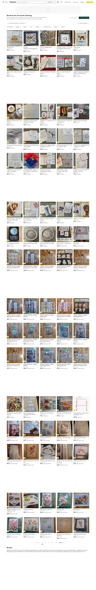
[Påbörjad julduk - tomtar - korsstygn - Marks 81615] (65, 161)
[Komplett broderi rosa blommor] (15, 525)
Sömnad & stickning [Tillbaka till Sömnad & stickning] (14, 23)
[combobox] (32, 2)
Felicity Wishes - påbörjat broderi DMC (14, 72)
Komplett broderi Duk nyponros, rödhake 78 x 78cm (14, 510)
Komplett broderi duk (28, 509)
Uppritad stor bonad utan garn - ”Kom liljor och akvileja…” (30, 121)
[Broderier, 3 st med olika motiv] (48, 404)
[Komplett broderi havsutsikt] (81, 428)
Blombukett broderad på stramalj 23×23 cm (14, 413)
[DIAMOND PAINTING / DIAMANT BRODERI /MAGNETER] (65, 257)
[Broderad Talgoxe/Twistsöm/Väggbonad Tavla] (31, 38)
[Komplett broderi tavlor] (48, 525)
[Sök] (45, 2)
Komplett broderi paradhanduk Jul (14, 460)
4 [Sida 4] (51, 542)
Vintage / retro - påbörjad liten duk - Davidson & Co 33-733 (81, 146)
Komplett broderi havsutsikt (79, 437)
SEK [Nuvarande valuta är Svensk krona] (61, 2)
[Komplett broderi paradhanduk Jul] (15, 452)
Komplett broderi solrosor (29, 534)
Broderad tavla (10, 47)
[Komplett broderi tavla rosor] (81, 525)
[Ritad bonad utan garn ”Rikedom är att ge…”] (48, 63)
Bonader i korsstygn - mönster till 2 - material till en (64, 121)
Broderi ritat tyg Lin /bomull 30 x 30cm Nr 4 (64, 535)
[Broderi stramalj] (81, 500)
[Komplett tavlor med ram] (48, 428)
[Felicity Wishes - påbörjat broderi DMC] (15, 63)
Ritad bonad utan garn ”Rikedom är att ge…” (48, 72)
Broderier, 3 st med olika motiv (47, 413)
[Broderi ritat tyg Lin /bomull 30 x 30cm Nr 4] (65, 525)
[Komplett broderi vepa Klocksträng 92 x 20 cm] (65, 452)
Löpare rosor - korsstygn (79, 218)
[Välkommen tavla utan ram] (31, 63)
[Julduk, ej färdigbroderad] (48, 38)
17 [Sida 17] (56, 542)
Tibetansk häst (76, 47)
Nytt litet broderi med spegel (80, 120)
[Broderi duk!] (81, 234)
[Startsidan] (12, 2)
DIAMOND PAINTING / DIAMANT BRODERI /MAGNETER (64, 267)
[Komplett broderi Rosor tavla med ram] (31, 452)
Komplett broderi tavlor (45, 534)
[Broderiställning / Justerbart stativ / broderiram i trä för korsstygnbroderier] (81, 404)
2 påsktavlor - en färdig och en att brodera (48, 121)
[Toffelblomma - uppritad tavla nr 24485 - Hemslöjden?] (15, 161)
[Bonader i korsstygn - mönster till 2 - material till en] (65, 111)
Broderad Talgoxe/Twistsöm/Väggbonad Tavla (30, 48)
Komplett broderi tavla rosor (79, 534)
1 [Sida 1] (42, 542)
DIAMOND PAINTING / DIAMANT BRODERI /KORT (47, 316)
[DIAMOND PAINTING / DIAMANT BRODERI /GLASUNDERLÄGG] (15, 257)
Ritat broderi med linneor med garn (14, 145)
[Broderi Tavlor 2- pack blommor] (65, 234)
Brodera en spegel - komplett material (46, 219)
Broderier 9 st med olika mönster (64, 413)
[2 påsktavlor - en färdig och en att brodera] (48, 111)
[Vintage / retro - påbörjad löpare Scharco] (65, 209)
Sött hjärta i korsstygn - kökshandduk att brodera (45, 170)
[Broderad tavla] (15, 38)
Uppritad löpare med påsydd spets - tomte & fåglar (31, 146)
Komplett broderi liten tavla (79, 460)
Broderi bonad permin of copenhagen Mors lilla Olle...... (30, 413)
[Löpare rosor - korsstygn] (81, 209)
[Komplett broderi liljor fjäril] (48, 500)
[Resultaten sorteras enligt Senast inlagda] (83, 23)
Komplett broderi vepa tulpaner (64, 437)
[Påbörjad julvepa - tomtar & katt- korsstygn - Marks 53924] (15, 209)
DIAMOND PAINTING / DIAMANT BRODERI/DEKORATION (14, 340)
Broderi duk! (76, 243)
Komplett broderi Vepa (12, 437)
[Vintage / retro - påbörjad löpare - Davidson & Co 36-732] (48, 136)
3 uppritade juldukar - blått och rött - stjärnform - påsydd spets (30, 170)
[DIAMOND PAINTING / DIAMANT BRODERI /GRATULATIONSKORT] (31, 257)
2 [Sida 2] (45, 542)
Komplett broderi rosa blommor (14, 534)
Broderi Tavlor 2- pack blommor (64, 243)
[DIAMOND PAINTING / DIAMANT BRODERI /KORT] (48, 306)
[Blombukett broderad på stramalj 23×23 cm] (15, 404)
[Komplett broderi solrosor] (31, 525)
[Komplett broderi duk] (31, 500)
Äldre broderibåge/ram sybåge (30, 243)
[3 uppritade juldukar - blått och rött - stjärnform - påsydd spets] (31, 161)
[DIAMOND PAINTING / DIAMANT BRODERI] (31, 306)
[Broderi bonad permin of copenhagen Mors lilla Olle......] (31, 404)
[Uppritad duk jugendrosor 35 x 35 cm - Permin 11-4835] (65, 136)
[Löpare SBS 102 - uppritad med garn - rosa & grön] (31, 209)
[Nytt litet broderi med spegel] (81, 111)
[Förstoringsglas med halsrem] (15, 234)
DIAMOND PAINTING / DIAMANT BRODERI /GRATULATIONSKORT (30, 267)
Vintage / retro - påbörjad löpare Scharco (64, 219)
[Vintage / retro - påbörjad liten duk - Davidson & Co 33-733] (81, 136)
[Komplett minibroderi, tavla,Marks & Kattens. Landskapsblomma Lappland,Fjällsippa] (81, 63)
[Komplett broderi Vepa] (15, 428)
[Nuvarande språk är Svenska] (58, 2)
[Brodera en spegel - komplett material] (48, 209)
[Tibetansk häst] (81, 38)
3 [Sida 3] (48, 542)
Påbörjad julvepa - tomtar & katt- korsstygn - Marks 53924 (14, 219)
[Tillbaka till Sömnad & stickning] (7, 23)
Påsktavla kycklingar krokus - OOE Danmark (14, 121)
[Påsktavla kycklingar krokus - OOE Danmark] (15, 111)
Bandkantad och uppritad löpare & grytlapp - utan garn (81, 170)
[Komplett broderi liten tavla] (81, 452)
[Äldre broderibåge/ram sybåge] (31, 234)
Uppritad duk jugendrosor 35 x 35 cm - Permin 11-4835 (64, 146)
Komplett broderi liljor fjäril (46, 509)
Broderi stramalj (76, 509)
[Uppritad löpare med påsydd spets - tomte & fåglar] (31, 136)
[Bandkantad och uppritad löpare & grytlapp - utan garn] (81, 161)
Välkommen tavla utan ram (29, 71)
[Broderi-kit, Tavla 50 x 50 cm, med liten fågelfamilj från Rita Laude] (65, 38)
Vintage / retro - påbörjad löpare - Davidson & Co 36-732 (47, 146)
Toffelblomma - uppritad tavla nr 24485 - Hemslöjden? (14, 170)
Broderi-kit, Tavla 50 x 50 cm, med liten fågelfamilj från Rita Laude (64, 48)
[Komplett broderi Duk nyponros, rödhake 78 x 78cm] (15, 500)
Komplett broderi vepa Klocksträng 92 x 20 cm (64, 461)
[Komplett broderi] (65, 500)
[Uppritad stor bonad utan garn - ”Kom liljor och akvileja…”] (31, 111)
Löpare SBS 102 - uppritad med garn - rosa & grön (30, 219)
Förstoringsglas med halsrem (13, 243)
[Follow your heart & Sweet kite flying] (65, 63)
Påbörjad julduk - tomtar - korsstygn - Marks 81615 (62, 170)
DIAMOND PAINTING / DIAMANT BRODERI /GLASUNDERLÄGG (14, 267)
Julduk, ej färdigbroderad (45, 47)
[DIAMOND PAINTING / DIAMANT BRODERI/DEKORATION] (15, 331)
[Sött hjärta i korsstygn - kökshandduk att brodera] (48, 161)
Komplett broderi (60, 509)
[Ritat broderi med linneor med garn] (15, 136)
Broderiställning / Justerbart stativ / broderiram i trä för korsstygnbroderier (81, 413)
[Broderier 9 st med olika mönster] (65, 404)
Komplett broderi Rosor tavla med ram (31, 461)
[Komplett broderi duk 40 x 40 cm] (48, 452)
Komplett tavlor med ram (45, 437)
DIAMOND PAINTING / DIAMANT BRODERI (30, 316)
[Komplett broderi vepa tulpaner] (65, 428)
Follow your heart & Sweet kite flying (64, 72)
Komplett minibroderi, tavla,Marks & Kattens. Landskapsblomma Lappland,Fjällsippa (81, 72)
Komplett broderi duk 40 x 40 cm (47, 460)
